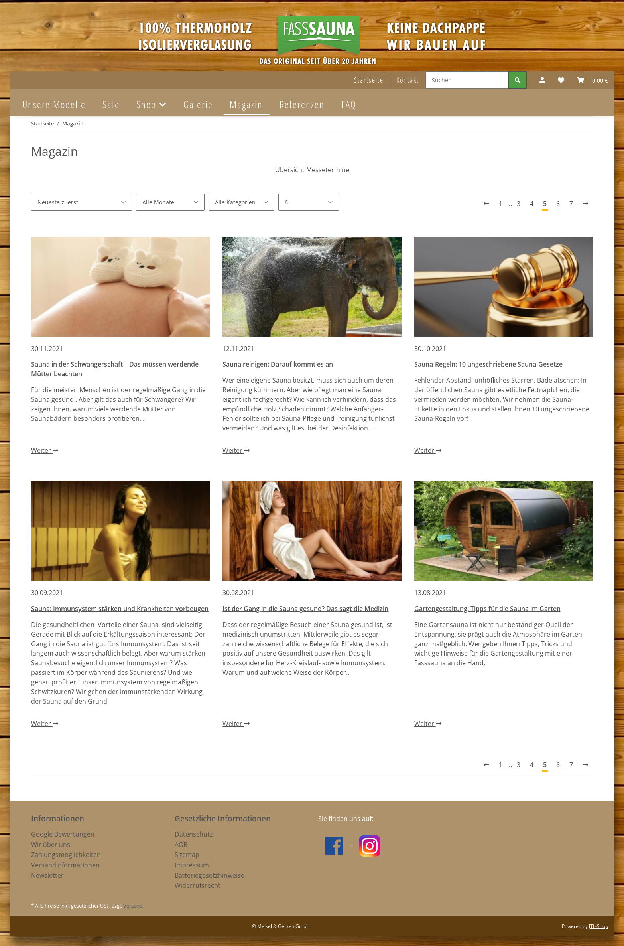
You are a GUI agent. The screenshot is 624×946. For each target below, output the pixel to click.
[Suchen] (467, 80)
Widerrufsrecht (197, 885)
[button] (542, 80)
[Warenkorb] (592, 80)
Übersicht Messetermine (312, 169)
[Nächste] (585, 203)
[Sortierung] (81, 202)
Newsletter (47, 875)
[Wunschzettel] (561, 80)
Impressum (192, 865)
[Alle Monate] (170, 202)
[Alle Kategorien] (241, 202)
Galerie (198, 104)
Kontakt (407, 80)
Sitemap (187, 854)
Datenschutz (194, 834)
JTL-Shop (598, 926)
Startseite (369, 80)
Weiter (44, 450)
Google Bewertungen (62, 834)
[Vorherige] (486, 203)
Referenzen (302, 104)
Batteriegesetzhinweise (209, 875)
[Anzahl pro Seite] (308, 202)
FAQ (348, 104)
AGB (181, 844)
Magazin (246, 104)
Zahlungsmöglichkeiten (66, 854)
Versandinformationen (65, 865)
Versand (133, 905)
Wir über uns (50, 844)
